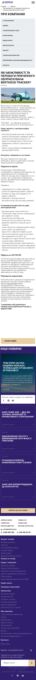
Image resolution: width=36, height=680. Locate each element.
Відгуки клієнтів (7, 623)
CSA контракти (6, 576)
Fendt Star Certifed (8, 566)
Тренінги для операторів (10, 628)
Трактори (4, 545)
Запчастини (6, 591)
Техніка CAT (22, 520)
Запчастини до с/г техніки (11, 607)
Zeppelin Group (6, 520)
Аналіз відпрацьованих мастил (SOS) (15, 579)
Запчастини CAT (7, 597)
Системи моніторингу (9, 602)
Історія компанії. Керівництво (12, 614)
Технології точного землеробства (13, 571)
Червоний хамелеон (25, 672)
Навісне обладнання (8, 605)
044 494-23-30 (24, 532)
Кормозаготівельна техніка (11, 556)
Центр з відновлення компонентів (13, 574)
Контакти (5, 640)
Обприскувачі (6, 553)
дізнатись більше (8, 425)
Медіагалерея (6, 620)
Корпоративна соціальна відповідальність (17, 633)
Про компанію (7, 611)
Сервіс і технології (8, 563)
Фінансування (6, 625)
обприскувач (12, 284)
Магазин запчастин (25, 526)
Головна (3, 6)
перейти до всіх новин (18, 510)
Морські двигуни (7, 526)
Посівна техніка (7, 550)
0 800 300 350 (8, 532)
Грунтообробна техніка (9, 548)
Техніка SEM (22, 523)
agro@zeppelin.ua (10, 529)
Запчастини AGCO (7, 594)
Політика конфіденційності (11, 636)
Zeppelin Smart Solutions (10, 568)
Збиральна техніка (8, 542)
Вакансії (4, 631)
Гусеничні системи (8, 599)
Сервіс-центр (6, 583)
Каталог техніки (7, 539)
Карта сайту (5, 644)
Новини (12, 6)
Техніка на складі (8, 559)
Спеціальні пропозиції (10, 587)
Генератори (5, 523)
